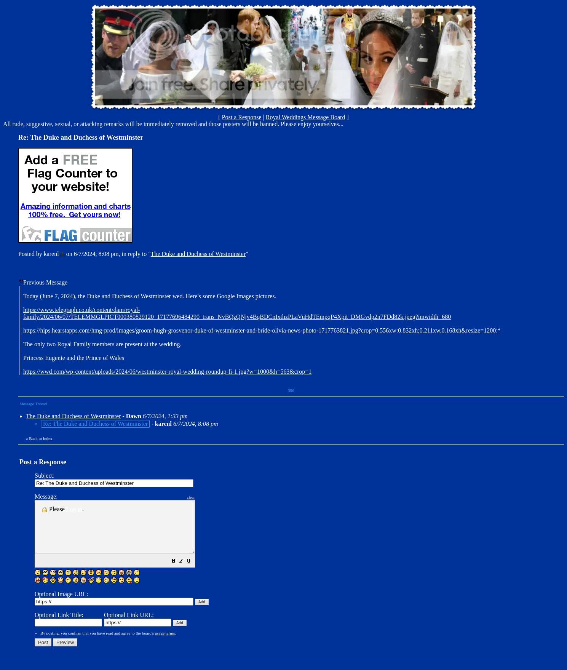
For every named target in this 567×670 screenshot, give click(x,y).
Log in (74, 509)
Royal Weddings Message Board (305, 117)
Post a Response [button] (242, 117)
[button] (193, 572)
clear (210, 497)
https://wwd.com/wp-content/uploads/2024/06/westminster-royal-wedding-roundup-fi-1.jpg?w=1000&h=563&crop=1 (167, 371)
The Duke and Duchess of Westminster (198, 254)
